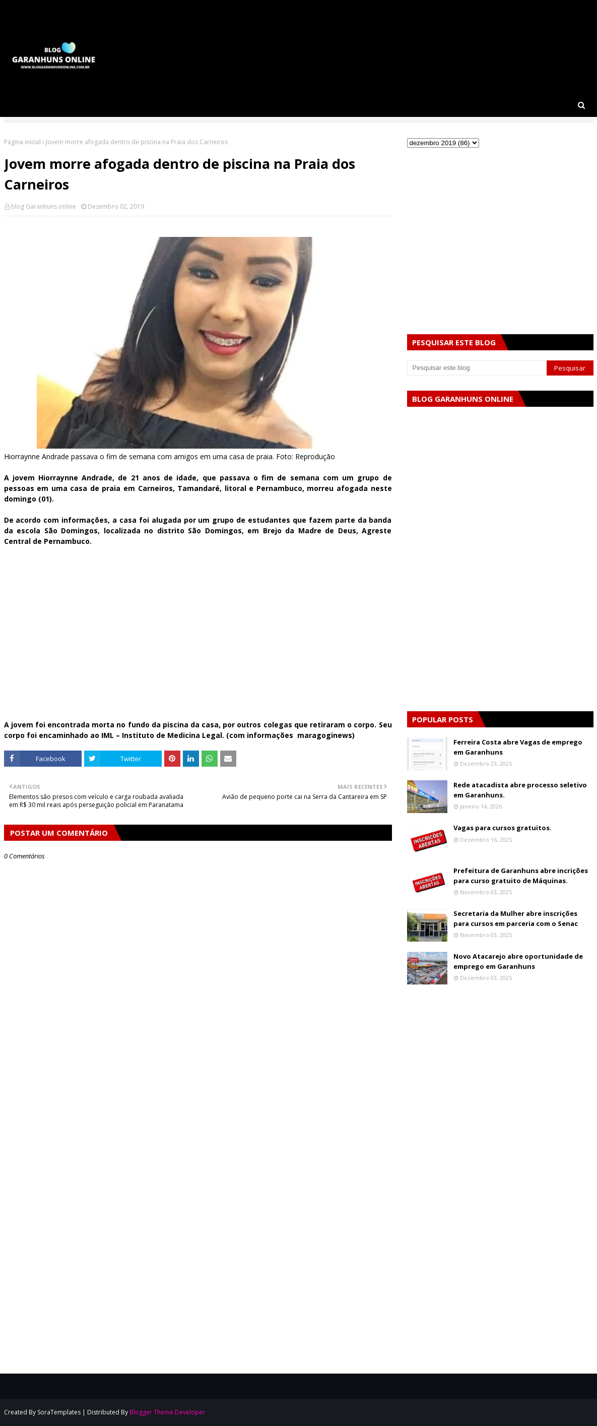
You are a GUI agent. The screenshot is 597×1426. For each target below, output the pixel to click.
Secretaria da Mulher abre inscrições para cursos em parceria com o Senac (515, 918)
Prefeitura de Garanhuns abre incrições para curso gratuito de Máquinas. (520, 875)
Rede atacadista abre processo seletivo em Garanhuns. (520, 789)
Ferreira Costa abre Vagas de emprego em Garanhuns (517, 747)
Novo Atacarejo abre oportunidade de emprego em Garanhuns (518, 961)
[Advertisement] (198, 638)
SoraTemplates (59, 1412)
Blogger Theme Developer (167, 1412)
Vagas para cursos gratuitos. (502, 827)
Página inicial (22, 142)
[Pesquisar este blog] (477, 368)
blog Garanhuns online (43, 206)
